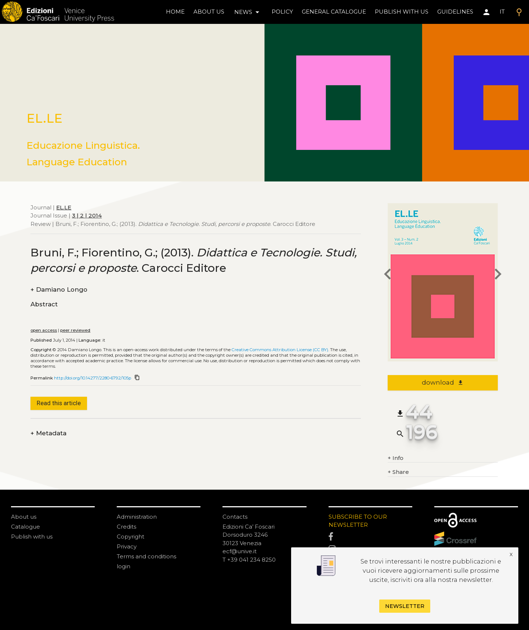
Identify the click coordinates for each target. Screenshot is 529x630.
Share (398, 472)
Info (395, 458)
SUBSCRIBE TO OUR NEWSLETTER (358, 521)
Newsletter (404, 606)
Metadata (48, 433)
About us (208, 11)
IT (502, 11)
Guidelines (455, 11)
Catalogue (25, 526)
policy (282, 11)
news (248, 12)
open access (43, 330)
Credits (126, 526)
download (442, 382)
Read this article (59, 403)
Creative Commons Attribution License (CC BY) (280, 349)
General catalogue (334, 11)
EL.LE (63, 207)
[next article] (498, 275)
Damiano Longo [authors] (58, 289)
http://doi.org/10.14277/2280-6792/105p (92, 378)
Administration (137, 516)
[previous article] (388, 275)
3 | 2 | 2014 (87, 215)
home (175, 11)
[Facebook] (370, 537)
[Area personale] (486, 12)
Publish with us (401, 11)
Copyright (130, 536)
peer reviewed (75, 330)
